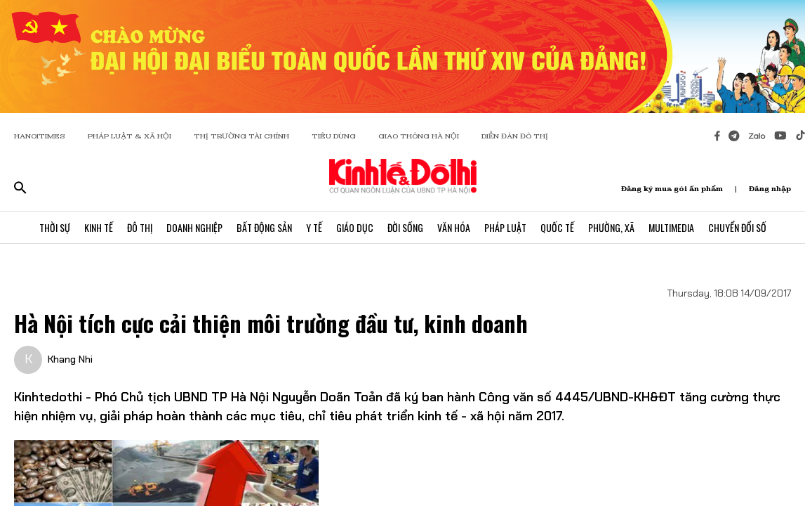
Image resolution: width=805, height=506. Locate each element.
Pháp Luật (505, 227)
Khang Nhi (70, 359)
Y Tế (314, 227)
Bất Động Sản (264, 227)
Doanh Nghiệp (194, 227)
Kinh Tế (98, 227)
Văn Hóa (453, 227)
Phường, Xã (611, 227)
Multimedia (671, 227)
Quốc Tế (557, 227)
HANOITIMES (39, 136)
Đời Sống (405, 227)
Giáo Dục (354, 227)
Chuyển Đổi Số (737, 227)
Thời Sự (54, 227)
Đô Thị (139, 227)
